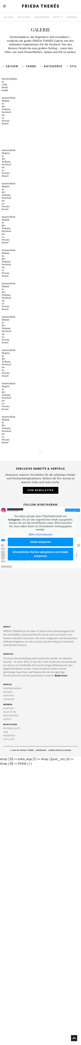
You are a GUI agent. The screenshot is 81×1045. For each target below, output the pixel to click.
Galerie (8, 17)
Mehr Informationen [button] (40, 813)
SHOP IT (58, 17)
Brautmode (41, 17)
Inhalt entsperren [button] (40, 820)
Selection (23, 17)
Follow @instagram (40, 783)
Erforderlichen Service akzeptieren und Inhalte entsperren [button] (40, 832)
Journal (72, 17)
